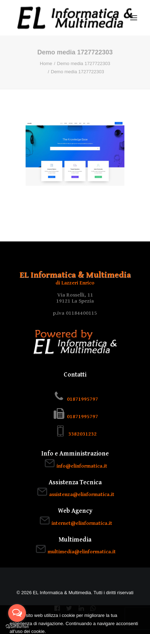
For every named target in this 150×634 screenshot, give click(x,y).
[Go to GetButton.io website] (17, 626)
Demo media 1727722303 (83, 63)
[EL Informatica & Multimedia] (75, 18)
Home (46, 63)
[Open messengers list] (17, 613)
